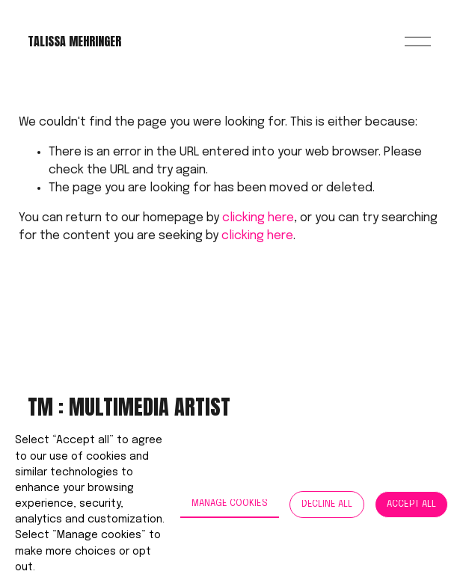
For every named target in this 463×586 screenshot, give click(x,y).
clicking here (258, 218)
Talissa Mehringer (74, 41)
